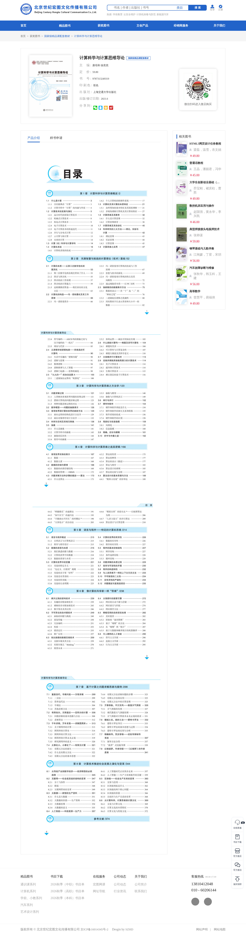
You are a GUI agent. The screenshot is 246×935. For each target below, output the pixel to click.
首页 (23, 25)
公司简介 (141, 884)
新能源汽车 (163, 15)
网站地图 (219, 929)
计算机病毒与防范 (146, 15)
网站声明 (201, 929)
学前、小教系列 (31, 898)
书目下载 (57, 876)
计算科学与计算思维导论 (92, 36)
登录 (213, 10)
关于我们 (219, 25)
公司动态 (120, 876)
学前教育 (118, 15)
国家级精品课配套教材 (59, 36)
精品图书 (65, 25)
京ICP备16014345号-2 (94, 929)
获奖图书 (103, 25)
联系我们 (141, 891)
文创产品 (142, 25)
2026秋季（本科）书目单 (67, 898)
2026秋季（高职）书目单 (67, 891)
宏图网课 (99, 884)
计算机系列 (28, 891)
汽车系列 (26, 905)
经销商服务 (181, 25)
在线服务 (99, 876)
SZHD (131, 929)
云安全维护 (130, 15)
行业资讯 (120, 891)
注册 (221, 10)
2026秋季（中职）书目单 (67, 884)
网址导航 (99, 891)
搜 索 (198, 8)
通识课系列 (28, 884)
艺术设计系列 (29, 912)
